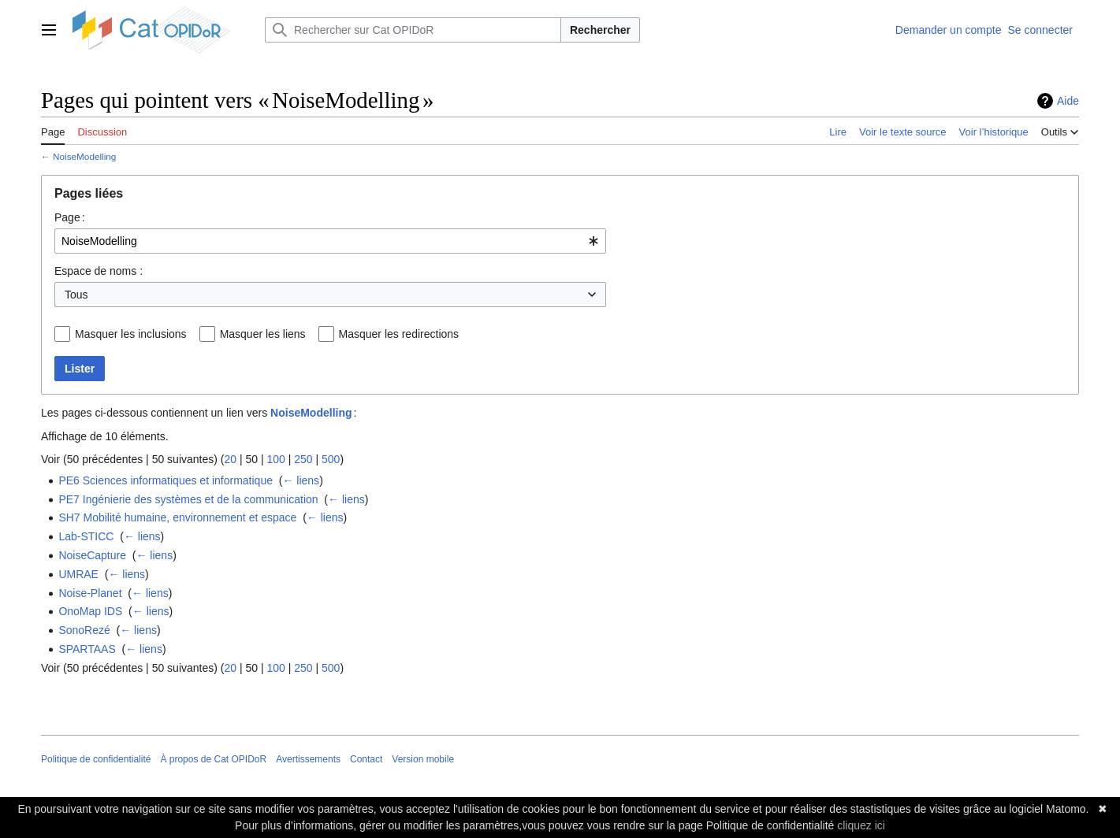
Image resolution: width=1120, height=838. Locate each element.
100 (275, 459)
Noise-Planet (89, 593)
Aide (1068, 101)
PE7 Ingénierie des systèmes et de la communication (188, 499)
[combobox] (330, 241)
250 (303, 459)
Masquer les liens (263, 334)
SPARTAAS (86, 649)
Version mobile (423, 759)
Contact (366, 759)
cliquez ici (861, 825)
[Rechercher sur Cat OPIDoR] (413, 30)
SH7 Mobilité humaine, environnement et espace (177, 517)
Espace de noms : (98, 271)
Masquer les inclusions (131, 334)
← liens (300, 480)
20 (230, 459)
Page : (69, 217)
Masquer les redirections (399, 334)
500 (331, 459)
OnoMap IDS (90, 611)
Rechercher (600, 30)
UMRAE (78, 574)
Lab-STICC (85, 536)
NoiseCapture (92, 555)
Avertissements (308, 759)
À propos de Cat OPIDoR (213, 759)
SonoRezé (84, 630)
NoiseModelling (84, 156)
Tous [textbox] (76, 294)
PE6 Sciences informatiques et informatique (165, 480)
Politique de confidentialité (96, 759)
